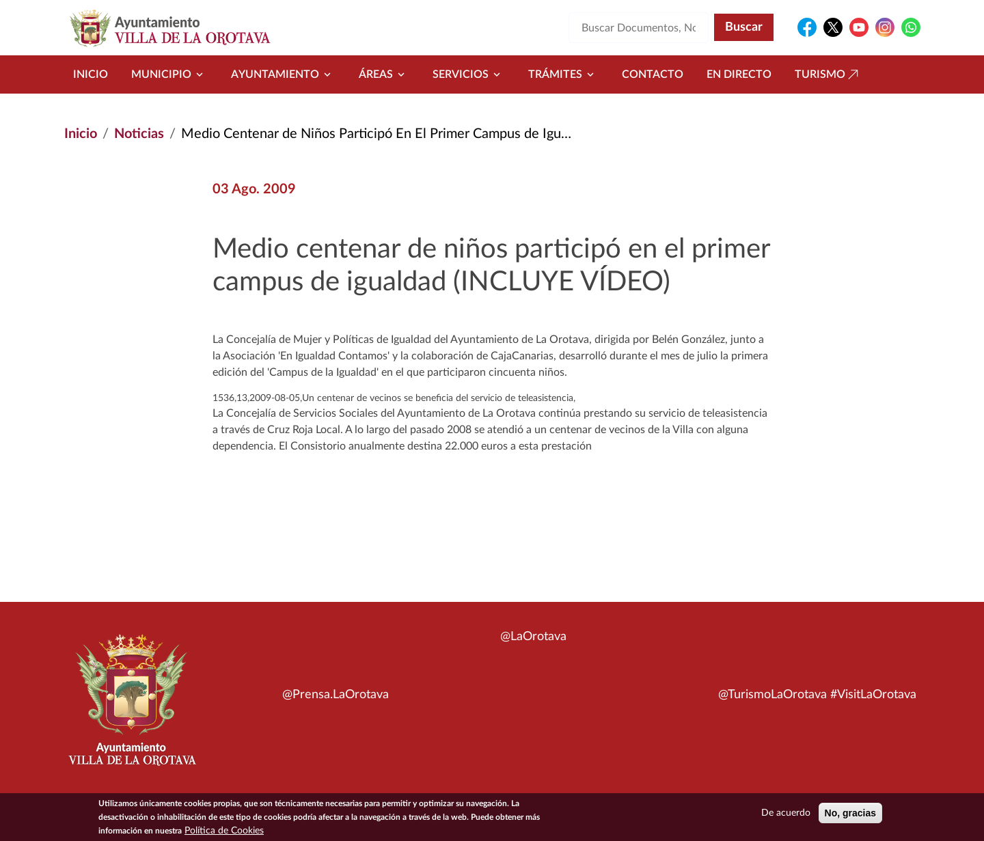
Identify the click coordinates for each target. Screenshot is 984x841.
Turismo (828, 74)
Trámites (563, 74)
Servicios (469, 74)
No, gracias (850, 815)
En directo (739, 74)
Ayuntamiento (283, 74)
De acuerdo (785, 816)
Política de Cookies (224, 833)
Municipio (169, 74)
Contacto (652, 74)
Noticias (139, 134)
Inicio (90, 74)
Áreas (384, 74)
